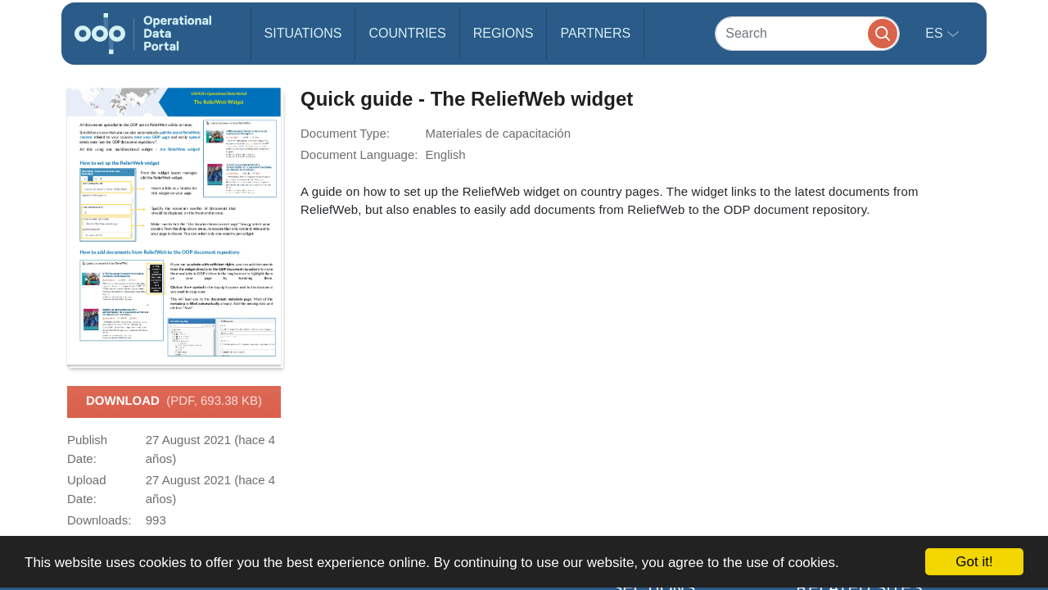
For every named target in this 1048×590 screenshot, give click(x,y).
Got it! (973, 562)
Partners (595, 33)
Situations (303, 33)
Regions (503, 33)
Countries (406, 33)
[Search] (807, 33)
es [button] (935, 33)
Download (174, 401)
